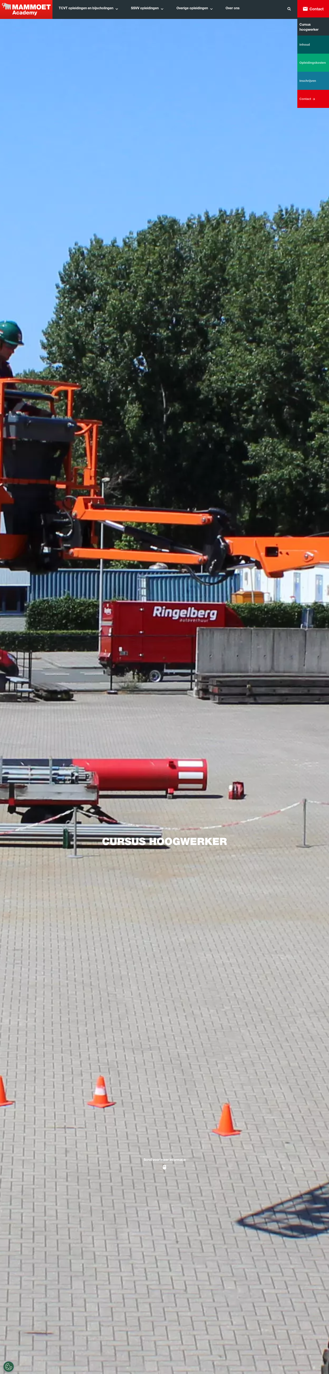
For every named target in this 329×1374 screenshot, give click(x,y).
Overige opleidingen (192, 8)
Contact (316, 9)
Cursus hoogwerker (309, 27)
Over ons (233, 8)
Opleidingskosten (312, 62)
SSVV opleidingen (145, 8)
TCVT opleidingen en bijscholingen (86, 8)
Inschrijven (307, 80)
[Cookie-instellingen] (8, 1366)
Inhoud (304, 44)
